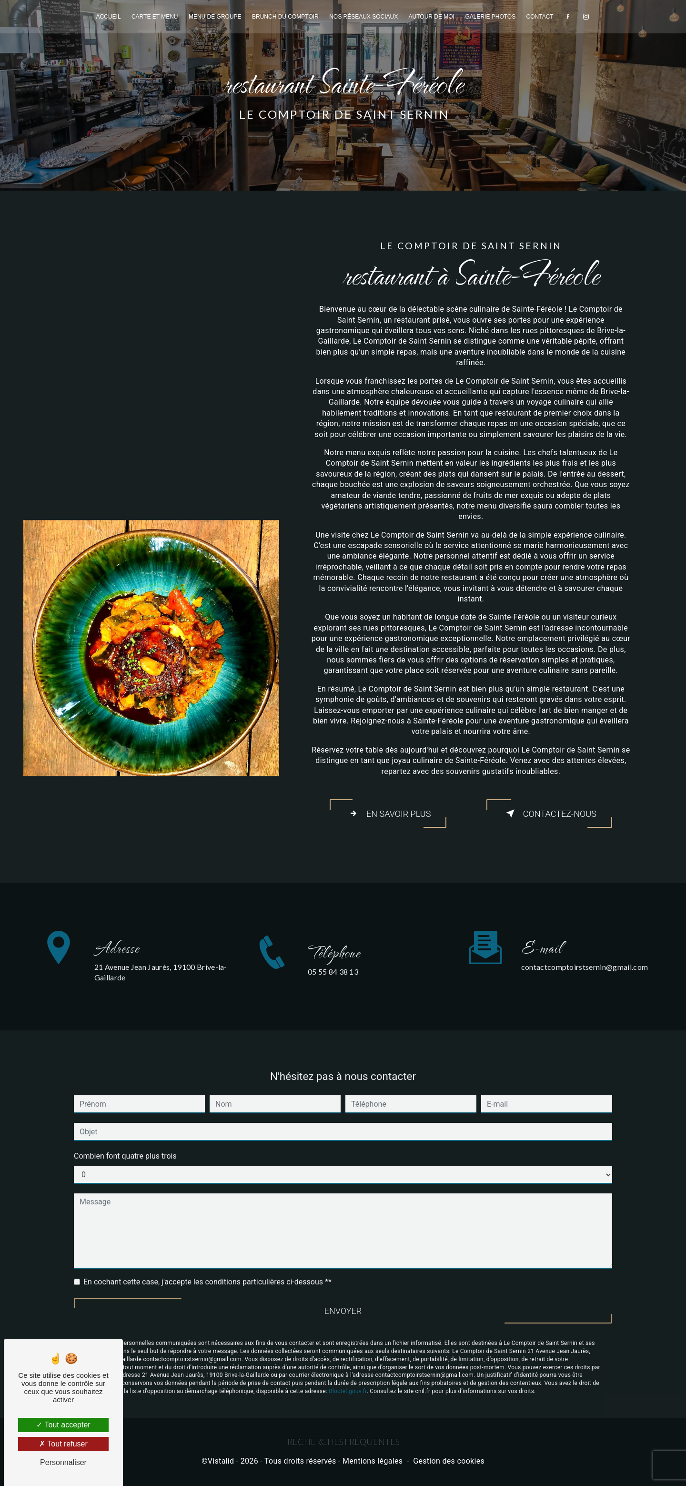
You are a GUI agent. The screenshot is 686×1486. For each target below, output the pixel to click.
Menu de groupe (215, 16)
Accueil (108, 16)
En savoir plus (388, 814)
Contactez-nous (549, 814)
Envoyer (343, 1292)
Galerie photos (490, 16)
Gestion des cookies (448, 1465)
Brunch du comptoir (285, 16)
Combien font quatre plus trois (125, 1137)
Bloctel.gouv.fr (348, 1375)
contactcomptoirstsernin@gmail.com (584, 948)
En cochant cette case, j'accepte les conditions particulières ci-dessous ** (207, 1263)
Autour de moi (431, 16)
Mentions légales (373, 1465)
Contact (540, 16)
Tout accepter (63, 1425)
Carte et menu (154, 16)
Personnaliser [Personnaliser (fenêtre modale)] (63, 1462)
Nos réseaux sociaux (363, 16)
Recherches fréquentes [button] (343, 1446)
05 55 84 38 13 (333, 993)
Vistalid (221, 1465)
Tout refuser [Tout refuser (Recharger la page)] (63, 1444)
